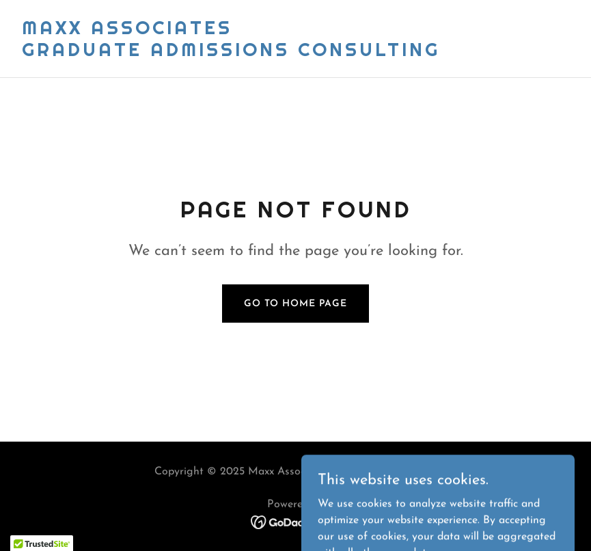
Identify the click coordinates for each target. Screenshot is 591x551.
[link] (231, 53)
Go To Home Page (295, 304)
